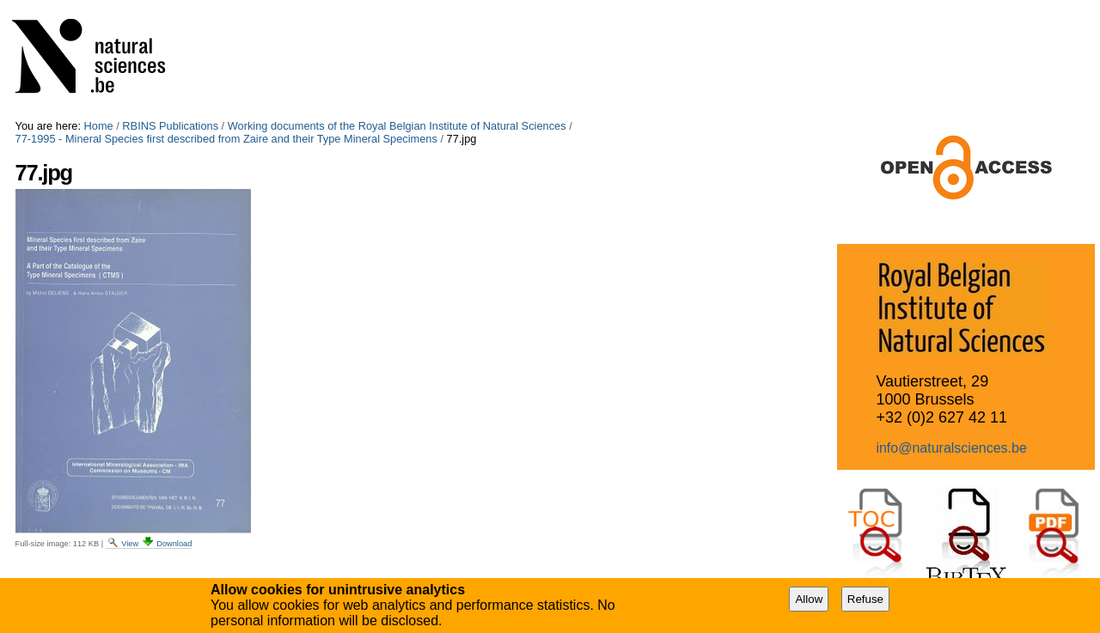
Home (98, 125)
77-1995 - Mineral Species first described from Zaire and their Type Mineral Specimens (226, 138)
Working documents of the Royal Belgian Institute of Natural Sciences (397, 125)
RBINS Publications (170, 125)
